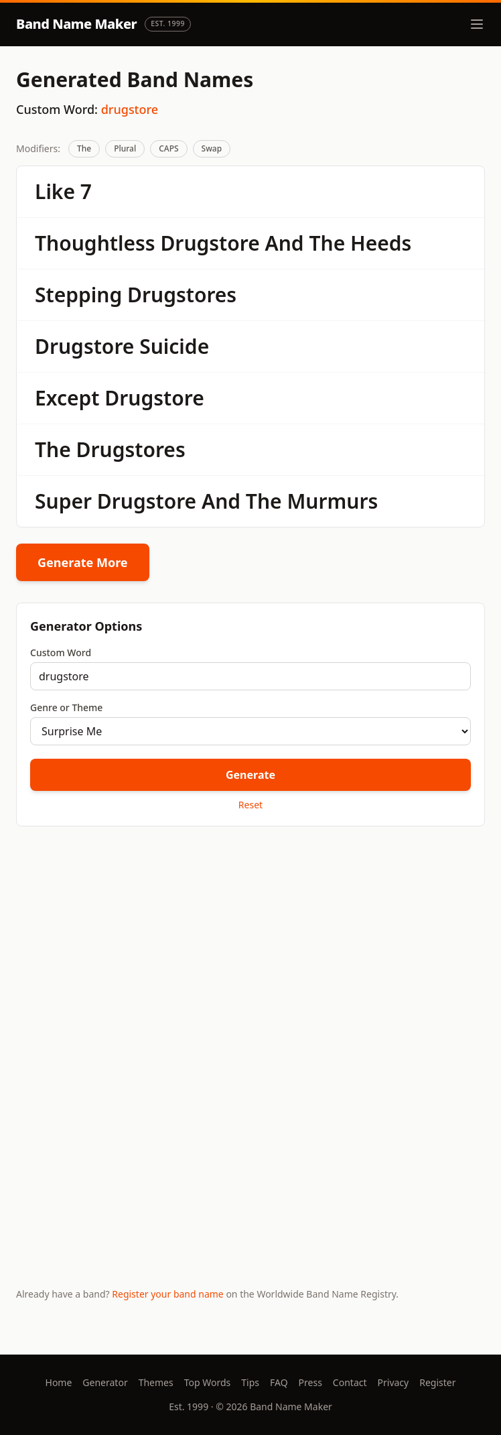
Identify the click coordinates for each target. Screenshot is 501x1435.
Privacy (393, 1382)
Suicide (174, 346)
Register (437, 1382)
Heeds (380, 243)
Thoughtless (95, 243)
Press (310, 1382)
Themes (156, 1382)
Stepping (78, 294)
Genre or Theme (66, 707)
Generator (104, 1382)
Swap (212, 148)
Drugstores (181, 294)
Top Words (207, 1382)
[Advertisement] (250, 942)
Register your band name (167, 1294)
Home (59, 1382)
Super (63, 501)
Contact (350, 1382)
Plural (125, 148)
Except (67, 398)
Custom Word (60, 652)
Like (55, 191)
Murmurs (332, 501)
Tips (250, 1382)
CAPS (168, 148)
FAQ (279, 1382)
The (84, 148)
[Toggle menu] (477, 24)
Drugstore (209, 243)
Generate (250, 774)
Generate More (83, 562)
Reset (250, 804)
